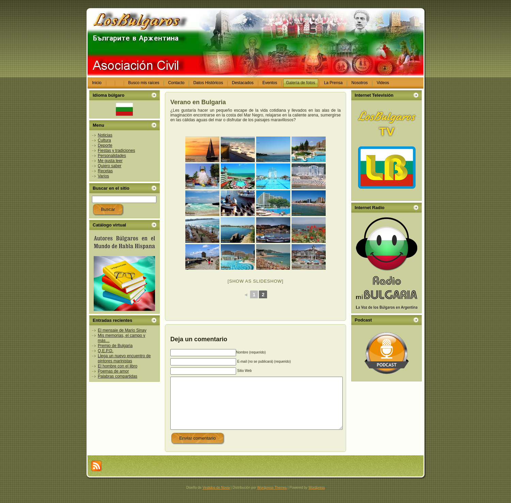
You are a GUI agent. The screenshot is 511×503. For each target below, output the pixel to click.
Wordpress (316, 498)
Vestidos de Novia (216, 498)
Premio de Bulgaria (115, 345)
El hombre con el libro (117, 366)
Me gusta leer (110, 160)
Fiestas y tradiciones (116, 150)
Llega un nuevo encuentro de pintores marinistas (124, 358)
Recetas (105, 171)
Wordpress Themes (272, 498)
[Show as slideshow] (255, 281)
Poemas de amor (113, 371)
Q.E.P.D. (105, 350)
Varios (103, 176)
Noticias (105, 135)
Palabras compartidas (117, 376)
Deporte (105, 145)
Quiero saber (109, 165)
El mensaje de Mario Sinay (122, 330)
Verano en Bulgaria (198, 102)
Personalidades (112, 155)
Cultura (104, 140)
